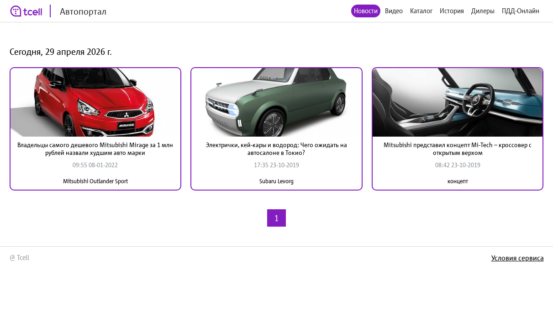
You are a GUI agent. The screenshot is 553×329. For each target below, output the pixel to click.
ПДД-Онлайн (520, 10)
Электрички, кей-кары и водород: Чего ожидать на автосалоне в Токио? (276, 148)
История (452, 10)
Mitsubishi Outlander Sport (95, 181)
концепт (458, 181)
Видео (394, 10)
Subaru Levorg (276, 181)
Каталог (421, 10)
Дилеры (483, 10)
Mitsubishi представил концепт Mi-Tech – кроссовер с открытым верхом (458, 148)
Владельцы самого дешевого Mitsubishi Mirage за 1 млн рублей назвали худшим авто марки (95, 148)
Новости (366, 10)
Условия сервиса (517, 257)
